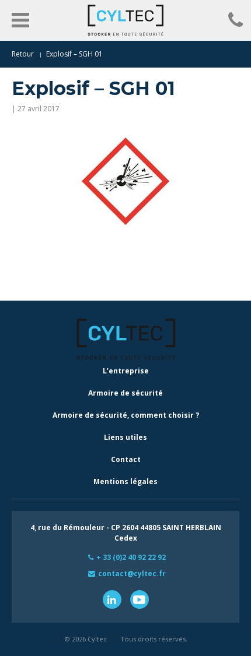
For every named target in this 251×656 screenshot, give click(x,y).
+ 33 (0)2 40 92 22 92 (131, 557)
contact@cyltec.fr (132, 574)
